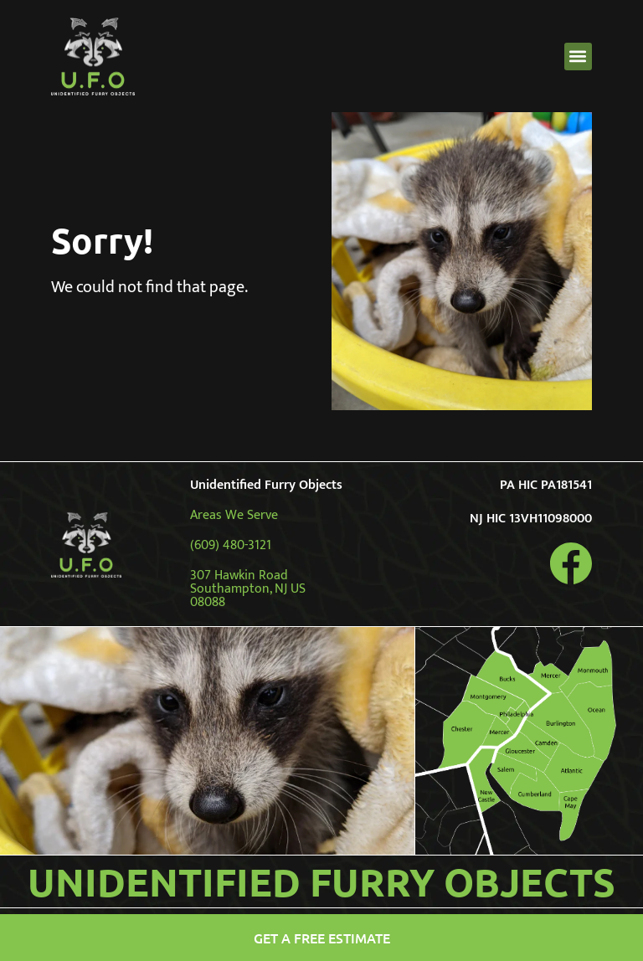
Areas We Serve (234, 515)
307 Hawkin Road (239, 575)
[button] (578, 56)
